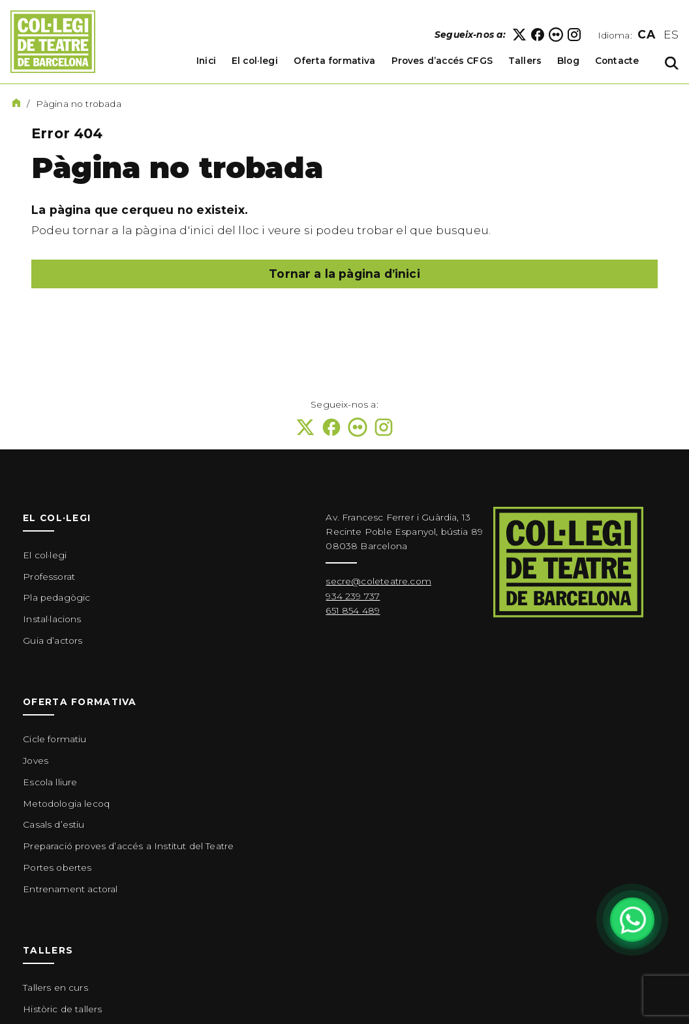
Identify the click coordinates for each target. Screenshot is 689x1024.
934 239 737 (353, 596)
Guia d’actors (52, 640)
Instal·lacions (52, 619)
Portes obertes (57, 867)
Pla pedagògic (56, 597)
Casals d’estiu (53, 824)
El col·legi (45, 555)
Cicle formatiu (54, 739)
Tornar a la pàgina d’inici (344, 273)
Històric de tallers (62, 1009)
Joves (35, 760)
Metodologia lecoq (66, 803)
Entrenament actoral (70, 889)
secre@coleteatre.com (378, 581)
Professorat (49, 576)
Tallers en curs (55, 987)
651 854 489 (353, 610)
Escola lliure (50, 782)
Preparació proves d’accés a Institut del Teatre (128, 846)
